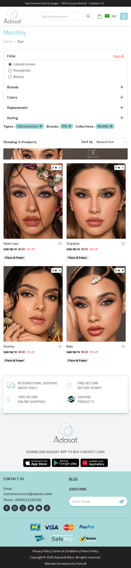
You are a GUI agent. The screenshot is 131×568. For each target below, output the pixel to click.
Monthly (105, 126)
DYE (67, 126)
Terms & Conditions (66, 551)
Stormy (8, 346)
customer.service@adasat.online (27, 493)
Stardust (73, 243)
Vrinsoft (81, 563)
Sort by (87, 141)
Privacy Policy (42, 551)
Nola (69, 346)
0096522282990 (28, 499)
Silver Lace (10, 243)
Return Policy (90, 551)
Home (8, 41)
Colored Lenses (29, 126)
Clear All (118, 56)
